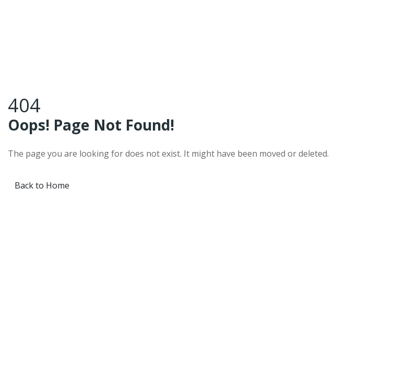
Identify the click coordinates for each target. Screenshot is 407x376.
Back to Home (42, 185)
